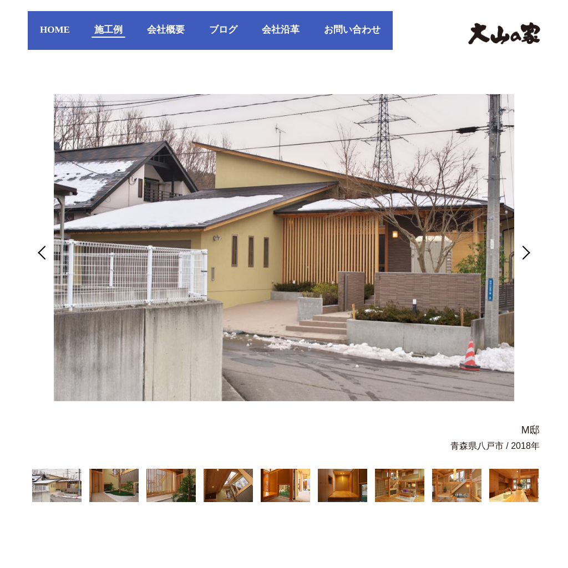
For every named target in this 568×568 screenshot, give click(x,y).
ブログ (223, 29)
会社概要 (166, 29)
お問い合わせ (352, 29)
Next (523, 252)
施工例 (108, 29)
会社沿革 (281, 29)
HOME (55, 29)
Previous (45, 252)
